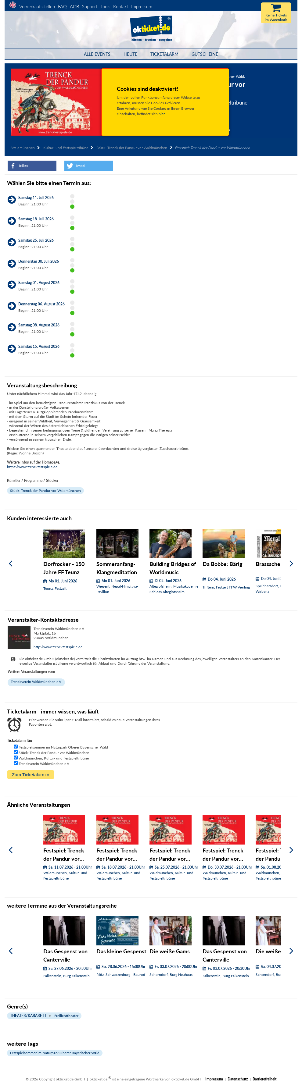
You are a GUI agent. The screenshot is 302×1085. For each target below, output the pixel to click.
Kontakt (120, 6)
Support (89, 6)
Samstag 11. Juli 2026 (36, 197)
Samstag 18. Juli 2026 (36, 219)
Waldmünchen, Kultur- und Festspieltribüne (54, 758)
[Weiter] (291, 563)
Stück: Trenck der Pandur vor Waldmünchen (132, 147)
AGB (74, 6)
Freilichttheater (66, 1015)
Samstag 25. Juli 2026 (36, 240)
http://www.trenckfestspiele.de (58, 647)
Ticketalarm (164, 54)
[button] (32, 166)
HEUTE (130, 54)
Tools (105, 6)
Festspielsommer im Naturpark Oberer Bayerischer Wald (63, 747)
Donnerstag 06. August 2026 (41, 304)
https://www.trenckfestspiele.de (32, 466)
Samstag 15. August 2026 (38, 346)
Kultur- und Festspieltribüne (65, 147)
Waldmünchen (23, 147)
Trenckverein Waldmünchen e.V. (36, 681)
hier (162, 114)
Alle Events (97, 54)
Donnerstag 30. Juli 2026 (38, 261)
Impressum (141, 6)
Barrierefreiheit (264, 1079)
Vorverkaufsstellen (37, 6)
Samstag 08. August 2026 (38, 325)
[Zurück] (11, 563)
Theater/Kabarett (28, 1015)
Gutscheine (205, 54)
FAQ (62, 6)
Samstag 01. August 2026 (38, 282)
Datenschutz (238, 1079)
